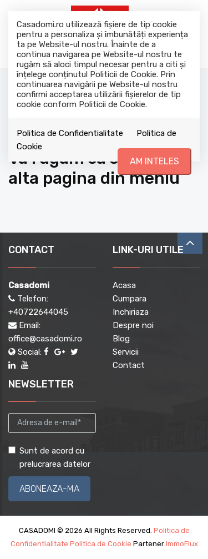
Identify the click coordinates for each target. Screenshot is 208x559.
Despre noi (133, 325)
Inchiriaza (131, 312)
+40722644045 (38, 312)
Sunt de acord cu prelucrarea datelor (49, 457)
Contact (129, 365)
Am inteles (154, 161)
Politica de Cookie (100, 544)
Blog (121, 339)
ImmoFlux (182, 544)
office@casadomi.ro (45, 339)
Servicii (126, 352)
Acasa (124, 285)
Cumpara (129, 299)
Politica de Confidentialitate (70, 133)
